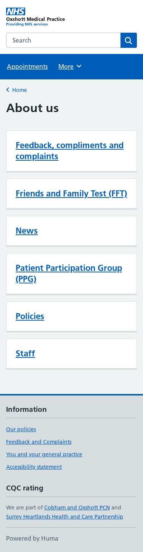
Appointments (27, 66)
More (70, 66)
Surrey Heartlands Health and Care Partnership (64, 516)
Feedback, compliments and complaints (70, 150)
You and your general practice (44, 454)
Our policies (21, 429)
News (27, 230)
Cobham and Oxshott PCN (77, 507)
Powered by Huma (32, 538)
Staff (25, 353)
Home (19, 90)
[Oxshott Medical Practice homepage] (39, 17)
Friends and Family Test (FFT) (71, 193)
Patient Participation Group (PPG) (69, 273)
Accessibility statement (34, 466)
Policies (30, 316)
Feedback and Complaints (38, 441)
